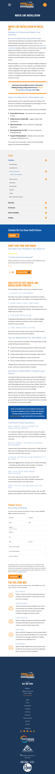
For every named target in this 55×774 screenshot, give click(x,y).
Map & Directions (27, 695)
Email (30, 522)
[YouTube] (24, 731)
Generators (27, 715)
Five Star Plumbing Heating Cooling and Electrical (24, 38)
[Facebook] (27, 731)
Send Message (15, 577)
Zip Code (30, 542)
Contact (27, 724)
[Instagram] (21, 731)
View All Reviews (24, 272)
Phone (10, 522)
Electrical (27, 712)
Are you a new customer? (14, 546)
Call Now (14, 235)
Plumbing (27, 709)
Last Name (31, 517)
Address (11, 527)
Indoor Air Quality (27, 718)
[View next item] (13, 272)
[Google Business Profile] (31, 731)
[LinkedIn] (34, 731)
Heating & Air (27, 706)
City (10, 537)
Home (27, 703)
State (10, 542)
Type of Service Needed (14, 551)
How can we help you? (13, 556)
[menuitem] (26, 160)
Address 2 (11, 532)
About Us (27, 721)
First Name (11, 517)
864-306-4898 (27, 684)
